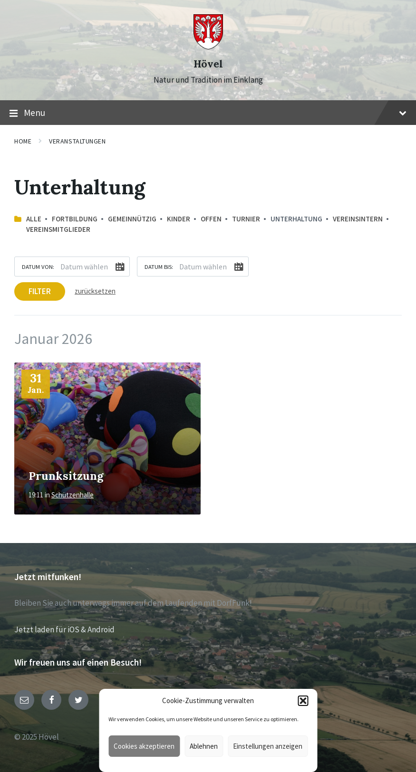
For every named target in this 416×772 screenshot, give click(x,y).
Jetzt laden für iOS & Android (64, 629)
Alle (33, 218)
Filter (40, 291)
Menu (208, 113)
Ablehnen (204, 746)
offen (211, 218)
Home (22, 141)
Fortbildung (74, 218)
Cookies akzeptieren (144, 746)
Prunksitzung (66, 475)
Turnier (246, 218)
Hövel (208, 63)
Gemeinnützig (132, 218)
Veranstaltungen (77, 141)
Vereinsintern (358, 218)
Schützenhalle (72, 494)
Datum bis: (159, 266)
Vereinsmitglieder (58, 229)
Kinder (178, 218)
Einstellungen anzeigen (267, 746)
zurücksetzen (95, 290)
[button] (303, 700)
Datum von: (38, 266)
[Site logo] (208, 46)
